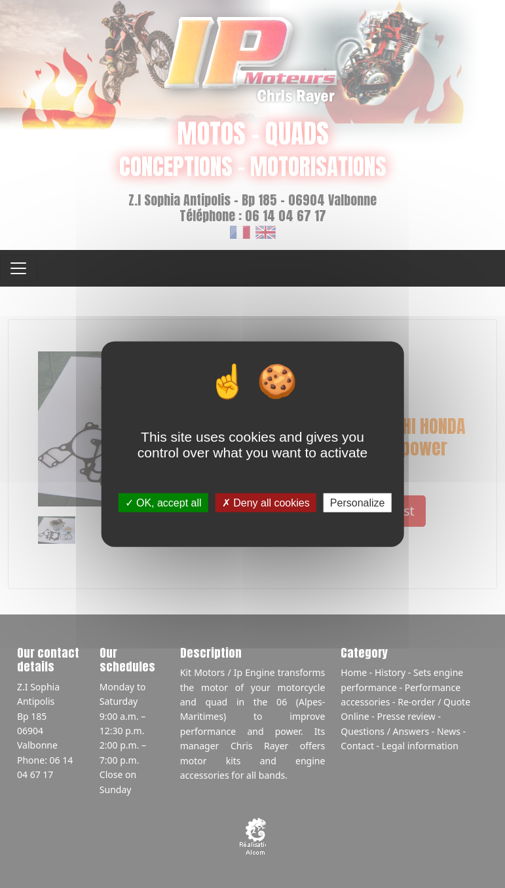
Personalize (357, 502)
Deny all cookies (266, 502)
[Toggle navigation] (18, 268)
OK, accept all (163, 502)
